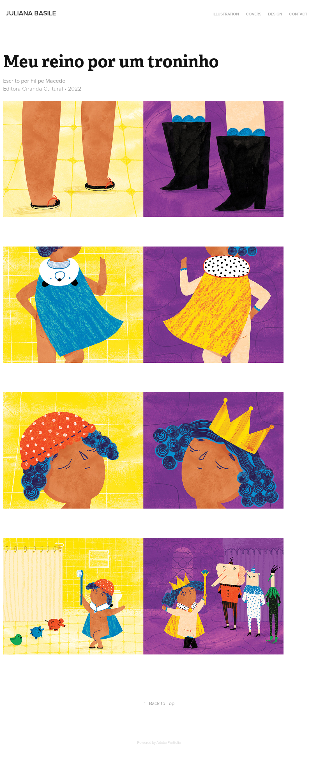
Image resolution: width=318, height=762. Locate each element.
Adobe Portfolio (168, 742)
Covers (253, 14)
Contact (298, 14)
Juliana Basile (31, 13)
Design (275, 14)
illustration (226, 14)
